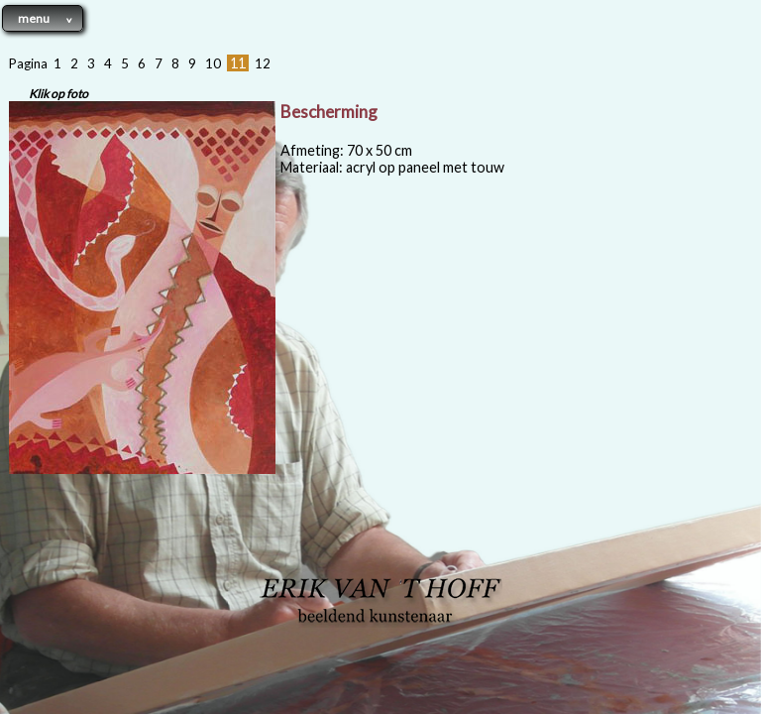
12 (263, 63)
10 (213, 63)
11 (238, 63)
